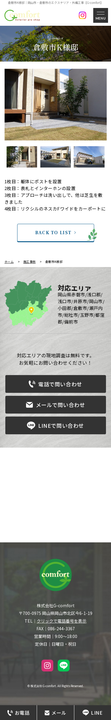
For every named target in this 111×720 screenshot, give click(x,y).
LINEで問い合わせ (55, 427)
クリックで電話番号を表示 (61, 621)
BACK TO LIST (53, 233)
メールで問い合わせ (55, 406)
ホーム (9, 261)
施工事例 (29, 261)
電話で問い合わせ (55, 385)
